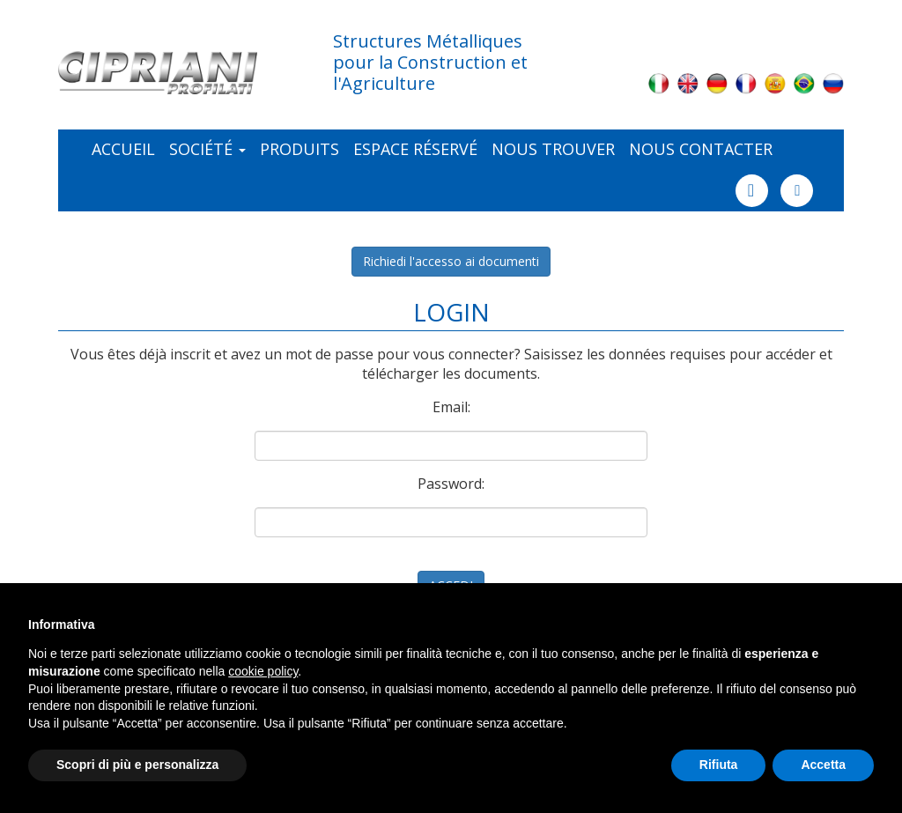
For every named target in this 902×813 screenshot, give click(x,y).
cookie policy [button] (263, 671)
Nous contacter (701, 148)
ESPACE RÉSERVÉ (415, 148)
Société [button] (207, 148)
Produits (299, 148)
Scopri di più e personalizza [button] (137, 765)
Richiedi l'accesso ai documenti (451, 261)
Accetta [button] (823, 765)
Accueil (123, 148)
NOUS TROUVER (553, 148)
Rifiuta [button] (718, 765)
